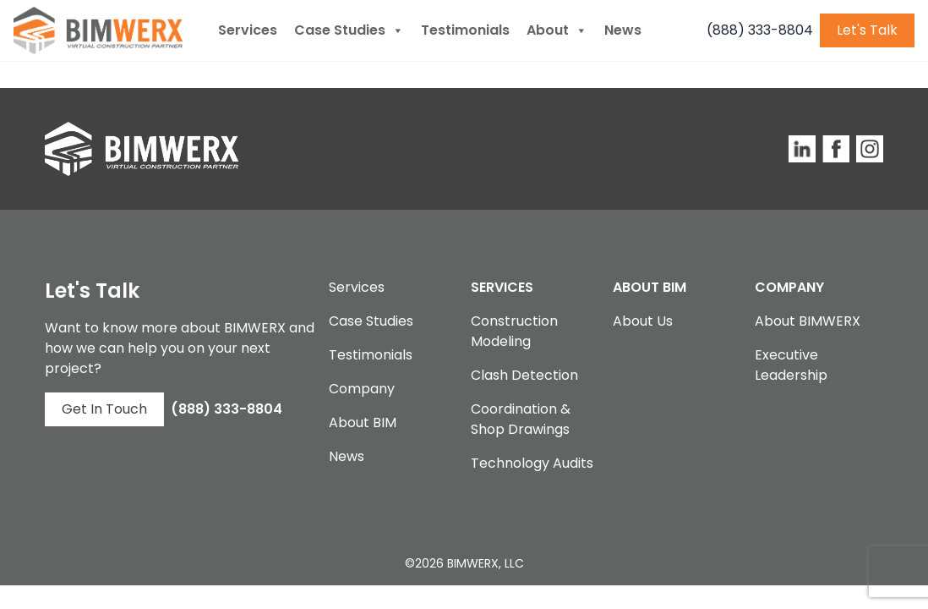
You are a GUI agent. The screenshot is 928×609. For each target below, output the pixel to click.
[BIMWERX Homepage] (98, 30)
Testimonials (465, 30)
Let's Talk (867, 30)
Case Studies (349, 30)
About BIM (362, 422)
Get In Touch (104, 409)
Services (247, 30)
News (622, 30)
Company (362, 388)
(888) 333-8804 (760, 30)
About (557, 30)
